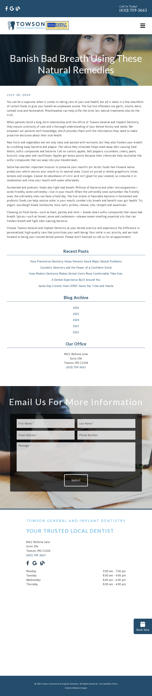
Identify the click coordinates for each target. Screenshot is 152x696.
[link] (6, 8)
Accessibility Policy (109, 684)
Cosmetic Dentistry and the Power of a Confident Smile (76, 267)
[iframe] (76, 628)
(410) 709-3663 (133, 10)
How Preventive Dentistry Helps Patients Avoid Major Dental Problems (76, 261)
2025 (76, 313)
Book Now (142, 626)
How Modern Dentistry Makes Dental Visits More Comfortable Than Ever (76, 273)
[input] (46, 423)
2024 (76, 319)
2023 (76, 326)
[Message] (76, 456)
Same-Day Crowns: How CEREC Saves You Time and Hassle (76, 285)
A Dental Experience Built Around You (76, 279)
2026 (76, 307)
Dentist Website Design (76, 688)
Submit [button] (76, 480)
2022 (76, 332)
